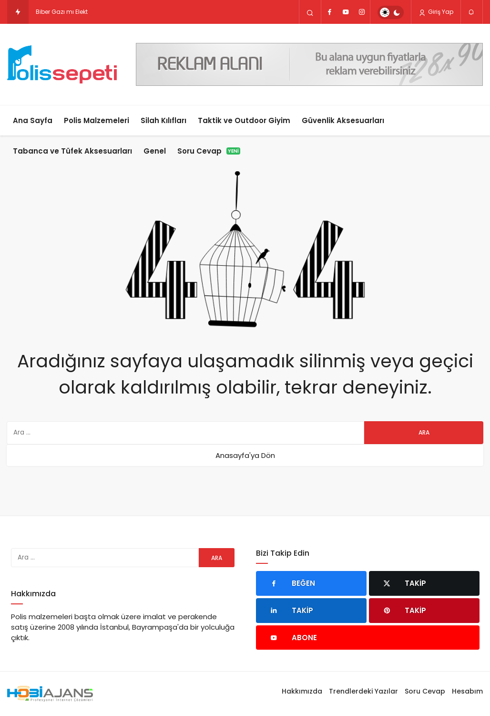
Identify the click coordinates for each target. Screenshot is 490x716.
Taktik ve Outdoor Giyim (244, 120)
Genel (154, 151)
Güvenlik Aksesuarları (343, 120)
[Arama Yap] (310, 12)
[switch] (391, 12)
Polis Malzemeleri (96, 120)
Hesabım (467, 691)
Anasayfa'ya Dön (245, 455)
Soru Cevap (208, 151)
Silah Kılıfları (163, 120)
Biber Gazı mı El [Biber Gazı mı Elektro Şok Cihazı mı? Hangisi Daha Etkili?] (58, 12)
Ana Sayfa (32, 120)
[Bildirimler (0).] (471, 12)
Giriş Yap (436, 12)
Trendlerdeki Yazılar (363, 691)
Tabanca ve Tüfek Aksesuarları (72, 151)
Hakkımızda (302, 691)
